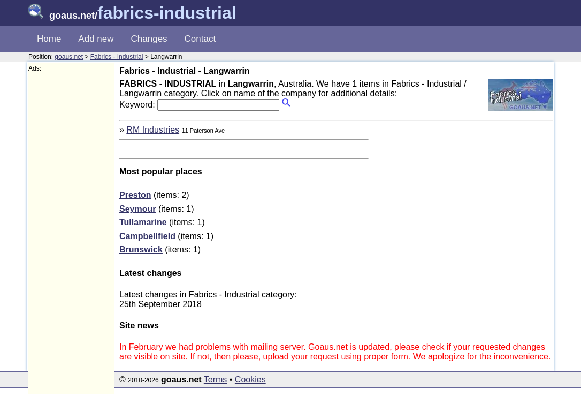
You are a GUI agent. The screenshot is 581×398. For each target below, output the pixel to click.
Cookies (250, 379)
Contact (200, 39)
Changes (149, 39)
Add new (95, 39)
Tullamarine (143, 222)
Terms (215, 379)
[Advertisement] (71, 233)
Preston (135, 195)
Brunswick (141, 249)
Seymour (137, 208)
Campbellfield (147, 236)
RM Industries (152, 129)
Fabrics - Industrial (116, 56)
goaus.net (69, 56)
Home (49, 39)
